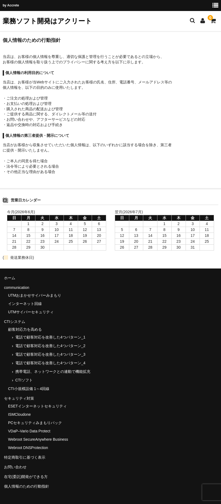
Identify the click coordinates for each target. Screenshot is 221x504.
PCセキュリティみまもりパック (35, 423)
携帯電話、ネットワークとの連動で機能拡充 (52, 371)
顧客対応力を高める (25, 329)
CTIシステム (14, 321)
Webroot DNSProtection (28, 448)
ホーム (9, 278)
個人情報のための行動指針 (26, 486)
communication (16, 287)
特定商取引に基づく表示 (24, 457)
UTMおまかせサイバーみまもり (34, 295)
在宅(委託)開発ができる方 (26, 476)
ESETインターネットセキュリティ (37, 406)
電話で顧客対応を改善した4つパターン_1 (50, 337)
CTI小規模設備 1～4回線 (28, 389)
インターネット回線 (25, 303)
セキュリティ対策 (19, 398)
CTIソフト (24, 380)
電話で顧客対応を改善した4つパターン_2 (50, 346)
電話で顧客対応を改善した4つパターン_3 (50, 354)
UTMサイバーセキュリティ (31, 312)
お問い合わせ (15, 467)
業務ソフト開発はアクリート (47, 21)
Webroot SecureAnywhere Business (38, 439)
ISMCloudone (19, 414)
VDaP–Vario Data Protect (29, 431)
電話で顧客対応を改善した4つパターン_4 (50, 363)
